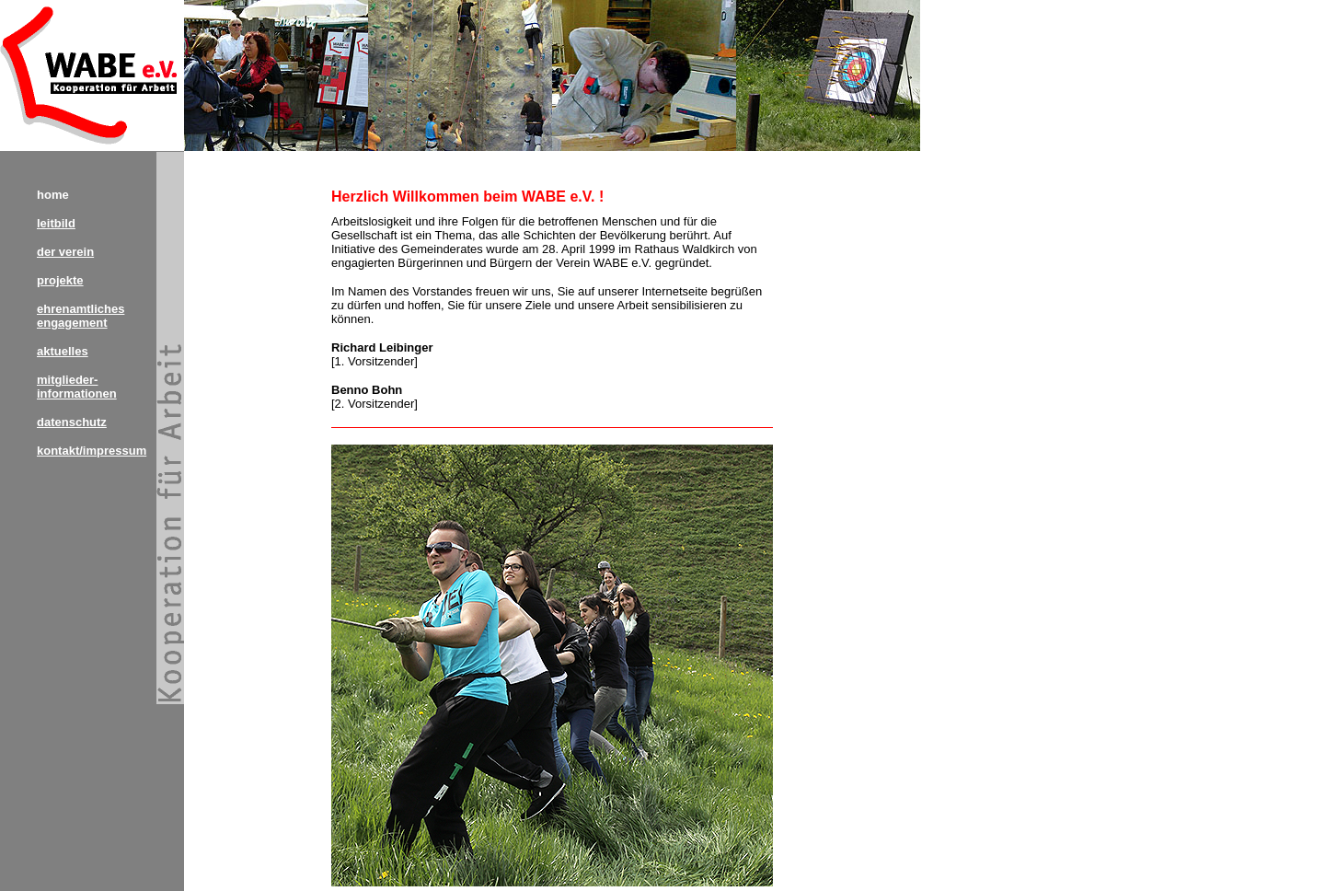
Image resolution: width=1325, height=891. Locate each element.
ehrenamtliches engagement (80, 316)
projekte (60, 280)
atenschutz (75, 422)
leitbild (56, 223)
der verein (65, 252)
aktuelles (62, 351)
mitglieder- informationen (77, 386)
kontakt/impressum (91, 450)
